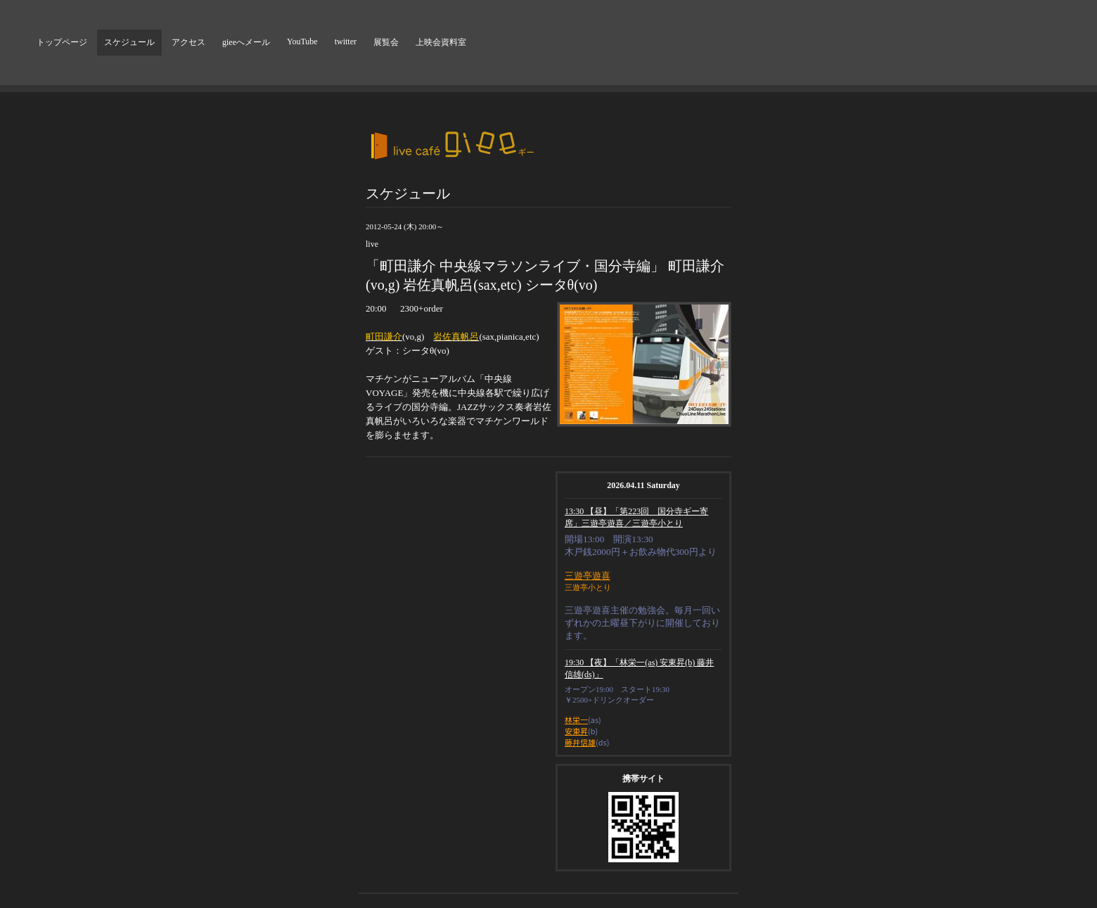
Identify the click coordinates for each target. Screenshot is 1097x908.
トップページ (62, 42)
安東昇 (576, 730)
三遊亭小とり (588, 587)
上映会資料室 (441, 42)
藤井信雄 (580, 742)
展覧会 (386, 42)
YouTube (302, 41)
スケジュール (129, 42)
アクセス (188, 42)
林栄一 (576, 719)
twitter (346, 41)
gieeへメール (246, 42)
